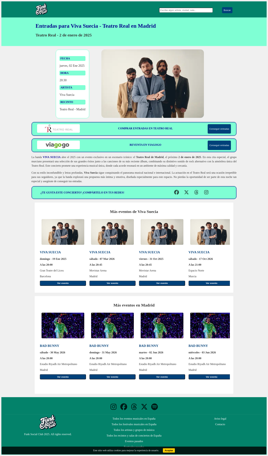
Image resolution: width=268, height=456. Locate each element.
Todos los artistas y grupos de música (134, 429)
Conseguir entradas (219, 129)
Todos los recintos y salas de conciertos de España (133, 435)
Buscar (227, 10)
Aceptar (169, 450)
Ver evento (63, 283)
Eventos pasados (134, 441)
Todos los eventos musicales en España (134, 418)
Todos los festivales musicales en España (134, 424)
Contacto (220, 424)
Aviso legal (220, 418)
